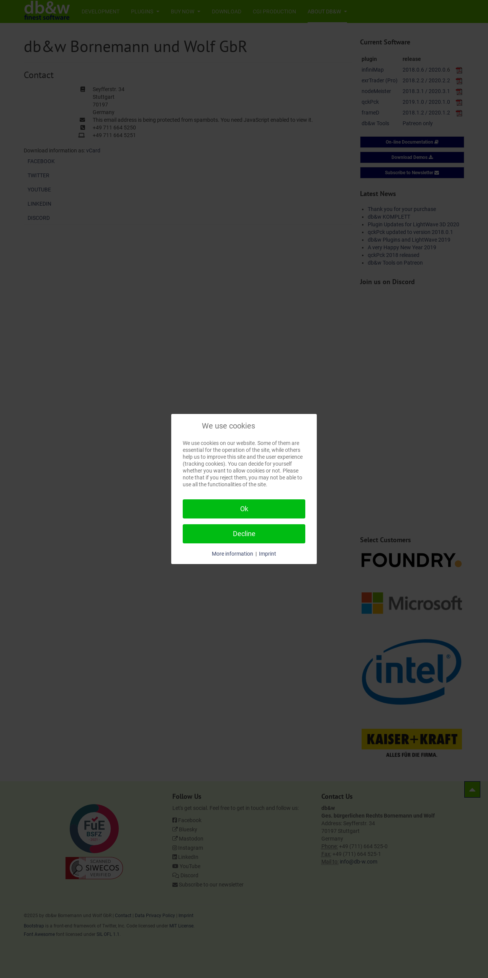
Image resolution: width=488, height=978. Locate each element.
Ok (244, 509)
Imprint (267, 554)
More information (232, 554)
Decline (244, 534)
